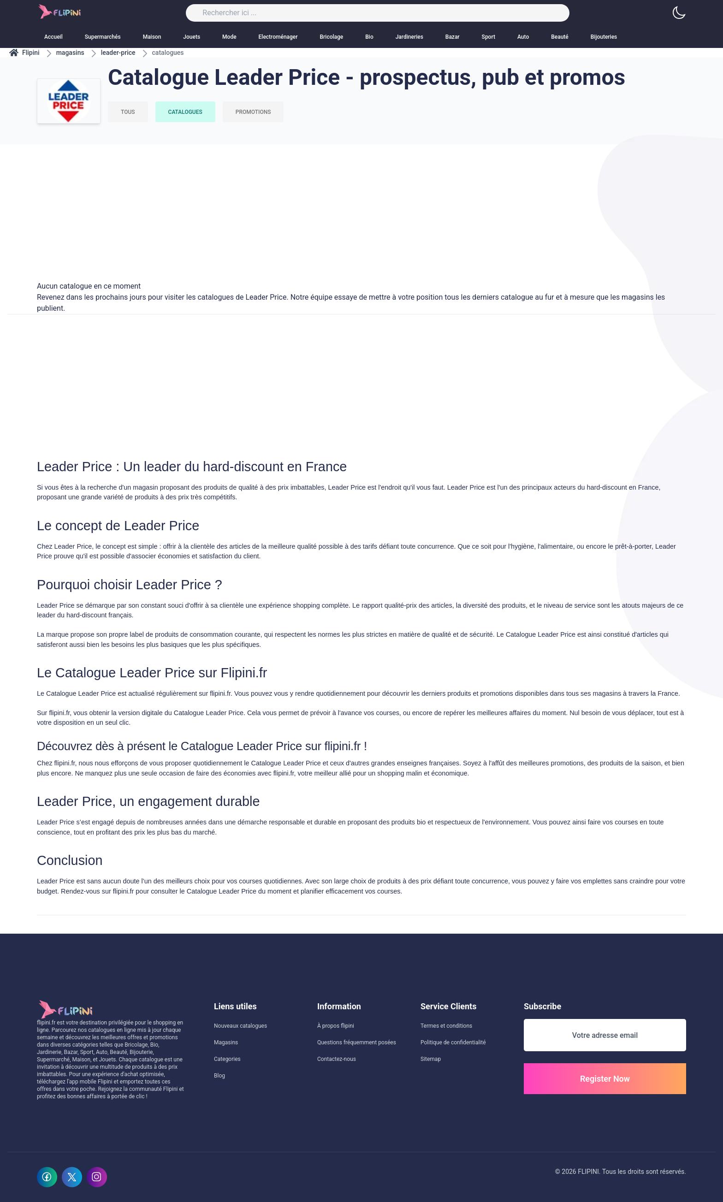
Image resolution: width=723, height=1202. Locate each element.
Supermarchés (103, 37)
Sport (488, 37)
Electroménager (278, 37)
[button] (678, 13)
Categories (227, 1059)
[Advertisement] (361, 208)
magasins (70, 52)
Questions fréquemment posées (356, 1042)
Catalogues (185, 112)
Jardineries (409, 37)
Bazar (452, 37)
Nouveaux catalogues (240, 1026)
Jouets (191, 37)
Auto (523, 37)
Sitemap (431, 1059)
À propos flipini (335, 1026)
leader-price (118, 52)
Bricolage (332, 37)
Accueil (53, 37)
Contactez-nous (336, 1059)
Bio (369, 37)
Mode (229, 37)
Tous (128, 112)
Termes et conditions (446, 1026)
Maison (152, 37)
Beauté (560, 37)
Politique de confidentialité (453, 1042)
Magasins (226, 1042)
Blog (219, 1075)
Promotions (253, 112)
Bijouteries (604, 37)
